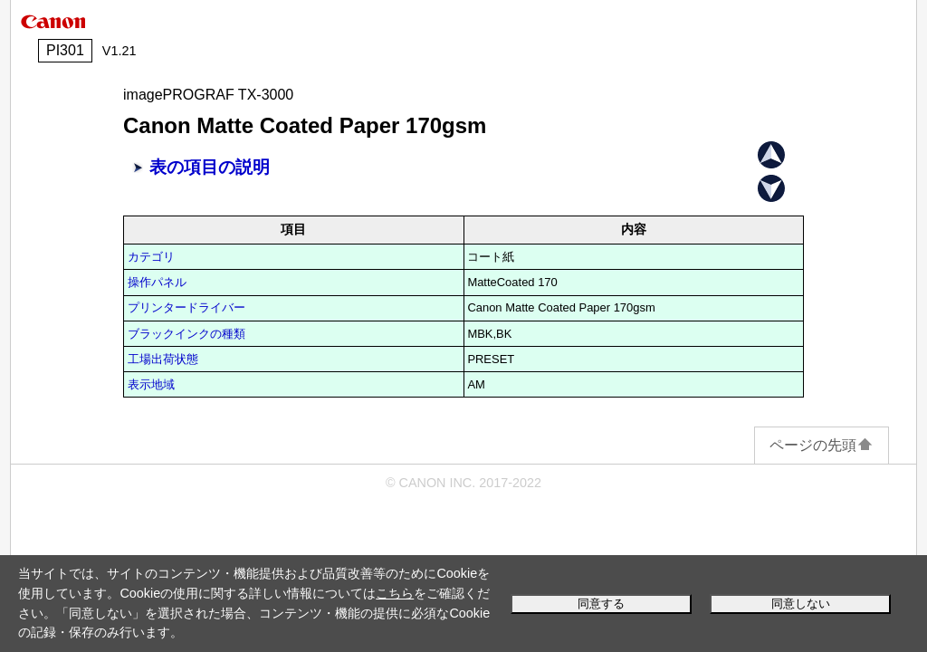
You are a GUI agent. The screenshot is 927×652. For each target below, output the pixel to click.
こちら (395, 593)
